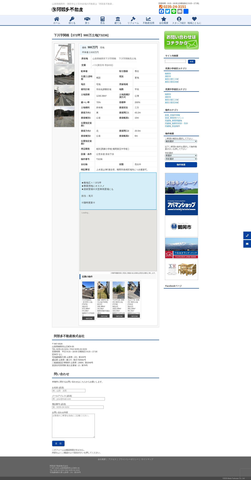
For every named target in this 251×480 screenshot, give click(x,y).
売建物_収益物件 (172, 126)
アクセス (112, 459)
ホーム (56, 20)
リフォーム (133, 20)
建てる (117, 20)
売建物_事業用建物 (173, 120)
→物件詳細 (88, 318)
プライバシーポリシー (129, 459)
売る (102, 20)
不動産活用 (148, 20)
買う (87, 20)
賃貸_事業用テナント (174, 118)
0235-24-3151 (172, 7)
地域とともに (194, 20)
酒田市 (168, 76)
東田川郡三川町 (172, 79)
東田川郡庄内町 (172, 82)
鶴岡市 (168, 73)
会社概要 (163, 20)
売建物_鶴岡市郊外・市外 (176, 123)
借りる (72, 20)
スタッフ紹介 (179, 20)
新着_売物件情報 (172, 115)
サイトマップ (147, 459)
